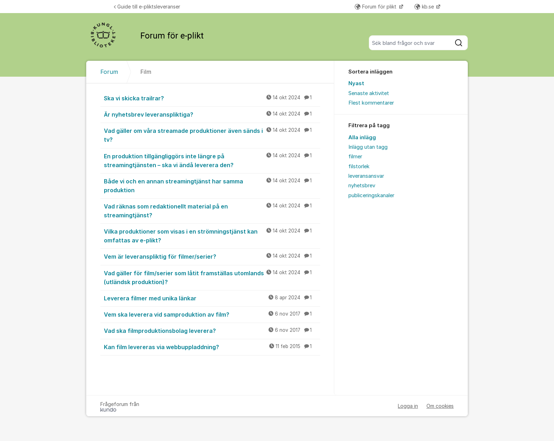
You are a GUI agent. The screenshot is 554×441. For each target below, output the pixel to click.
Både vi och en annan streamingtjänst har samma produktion (212, 185)
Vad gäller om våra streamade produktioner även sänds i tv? (212, 135)
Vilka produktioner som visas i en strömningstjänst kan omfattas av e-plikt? (212, 235)
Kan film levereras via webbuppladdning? (212, 347)
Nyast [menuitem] (356, 83)
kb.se (424, 7)
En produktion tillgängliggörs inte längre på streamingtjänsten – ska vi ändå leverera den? (212, 160)
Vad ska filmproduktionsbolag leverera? (212, 330)
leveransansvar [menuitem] (366, 176)
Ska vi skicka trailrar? (212, 98)
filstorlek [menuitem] (359, 166)
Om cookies (440, 406)
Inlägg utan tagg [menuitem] (368, 147)
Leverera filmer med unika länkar (212, 298)
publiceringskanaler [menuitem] (371, 195)
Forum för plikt (376, 7)
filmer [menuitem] (355, 156)
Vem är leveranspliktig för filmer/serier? (212, 256)
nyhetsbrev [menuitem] (361, 185)
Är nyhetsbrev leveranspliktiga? (212, 114)
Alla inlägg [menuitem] (362, 137)
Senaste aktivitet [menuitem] (368, 93)
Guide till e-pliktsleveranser (147, 7)
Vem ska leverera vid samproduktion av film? (212, 314)
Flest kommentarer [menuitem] (371, 103)
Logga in (408, 406)
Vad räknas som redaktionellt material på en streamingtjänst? (212, 210)
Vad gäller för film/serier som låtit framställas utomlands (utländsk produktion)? (212, 277)
